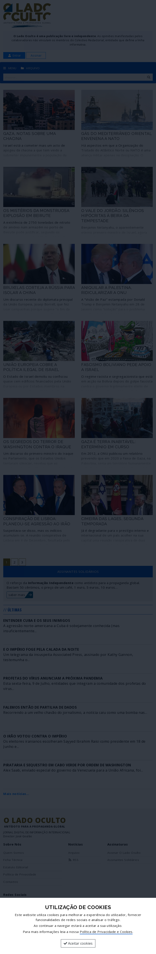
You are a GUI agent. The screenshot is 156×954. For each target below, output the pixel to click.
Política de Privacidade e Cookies (106, 931)
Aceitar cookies (78, 943)
